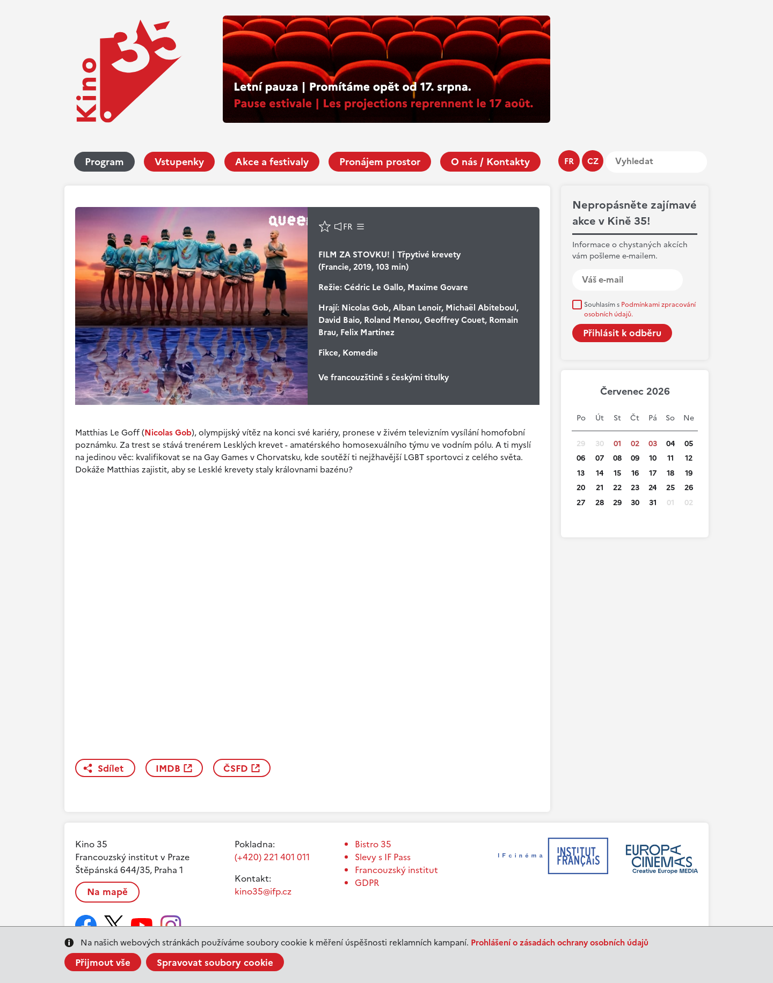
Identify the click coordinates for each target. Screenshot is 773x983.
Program (104, 161)
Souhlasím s (640, 309)
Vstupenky (179, 161)
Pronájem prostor (379, 161)
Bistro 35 (373, 844)
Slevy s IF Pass (383, 857)
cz (593, 161)
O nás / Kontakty (490, 161)
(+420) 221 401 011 (272, 857)
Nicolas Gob (168, 432)
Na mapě (107, 892)
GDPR (367, 882)
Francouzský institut (396, 869)
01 (617, 443)
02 (635, 443)
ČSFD (235, 768)
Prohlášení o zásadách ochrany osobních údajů (559, 942)
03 (652, 443)
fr (569, 161)
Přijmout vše (102, 963)
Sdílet (110, 768)
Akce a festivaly (272, 161)
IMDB (168, 768)
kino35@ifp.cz (263, 891)
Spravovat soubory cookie (215, 963)
